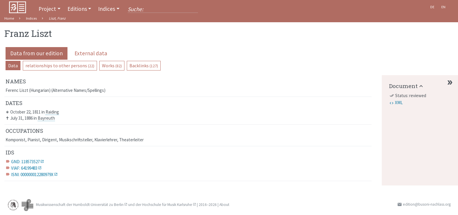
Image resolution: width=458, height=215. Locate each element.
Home (9, 18)
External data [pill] (90, 53)
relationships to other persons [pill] (59, 65)
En (443, 7)
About (224, 204)
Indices (106, 8)
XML (399, 102)
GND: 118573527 (25, 161)
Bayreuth (46, 118)
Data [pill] (13, 65)
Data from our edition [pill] (36, 53)
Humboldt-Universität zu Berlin (98, 204)
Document (403, 86)
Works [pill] (112, 65)
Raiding (52, 112)
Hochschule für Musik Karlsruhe (167, 204)
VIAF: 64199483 (24, 168)
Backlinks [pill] (143, 65)
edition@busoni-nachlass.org (427, 204)
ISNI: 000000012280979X (32, 174)
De (432, 7)
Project (47, 8)
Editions (77, 8)
